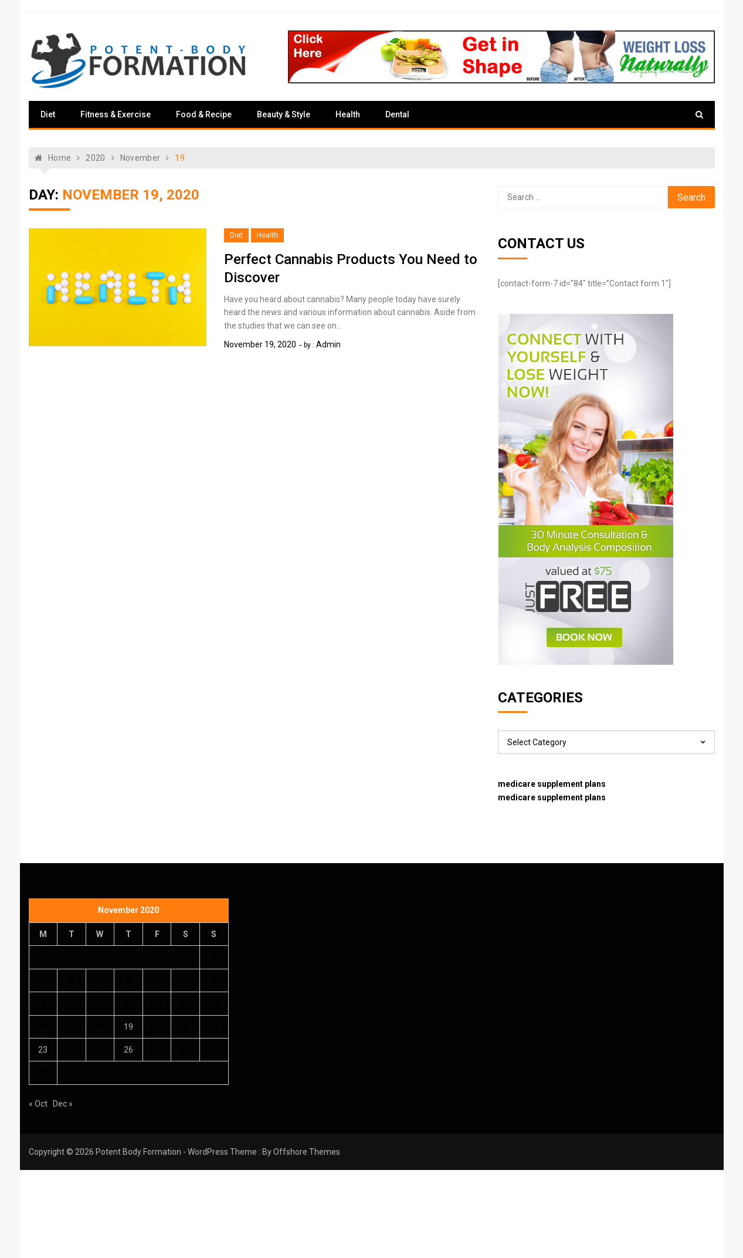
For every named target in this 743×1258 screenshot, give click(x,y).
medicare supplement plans (552, 784)
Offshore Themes (306, 1151)
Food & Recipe (204, 114)
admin (328, 344)
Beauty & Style (283, 114)
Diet (47, 114)
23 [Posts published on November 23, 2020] (43, 1049)
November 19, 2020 (260, 344)
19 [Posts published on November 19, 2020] (128, 1027)
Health (347, 114)
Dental (397, 114)
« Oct (38, 1103)
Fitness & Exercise (115, 114)
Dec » (63, 1103)
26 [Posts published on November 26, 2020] (128, 1049)
